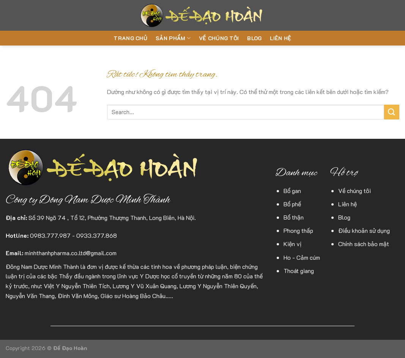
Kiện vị (292, 244)
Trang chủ (130, 38)
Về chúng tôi (219, 38)
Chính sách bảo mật (363, 244)
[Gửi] (391, 112)
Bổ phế (292, 204)
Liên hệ (280, 38)
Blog (254, 38)
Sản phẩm (173, 38)
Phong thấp (298, 230)
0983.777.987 (50, 235)
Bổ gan (292, 191)
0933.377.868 (96, 235)
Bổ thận (294, 217)
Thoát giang (299, 271)
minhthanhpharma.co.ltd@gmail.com (71, 253)
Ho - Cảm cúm (302, 257)
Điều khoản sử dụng (364, 230)
